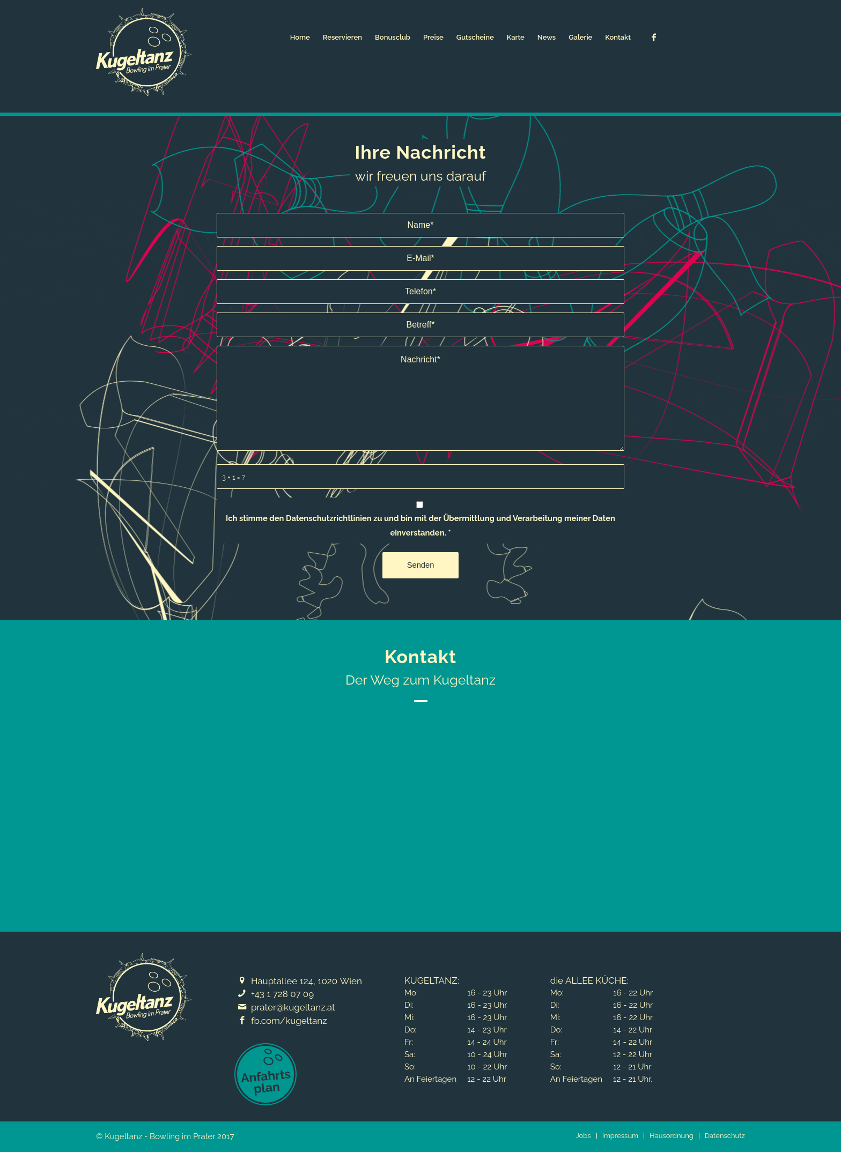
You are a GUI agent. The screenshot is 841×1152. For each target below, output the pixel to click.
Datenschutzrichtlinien (329, 518)
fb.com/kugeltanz (289, 1020)
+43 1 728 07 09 (282, 994)
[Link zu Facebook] (654, 37)
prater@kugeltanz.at (293, 1007)
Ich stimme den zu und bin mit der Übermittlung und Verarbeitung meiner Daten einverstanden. (420, 525)
